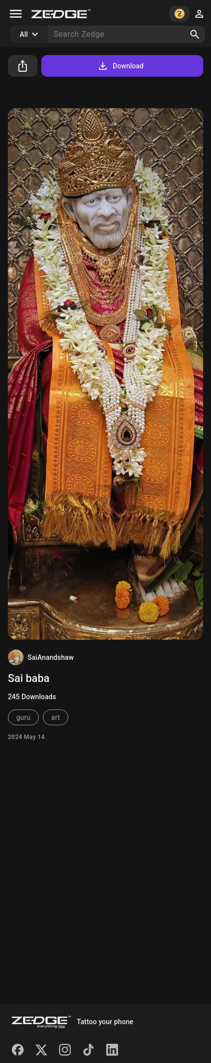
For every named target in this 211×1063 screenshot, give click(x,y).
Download (120, 66)
